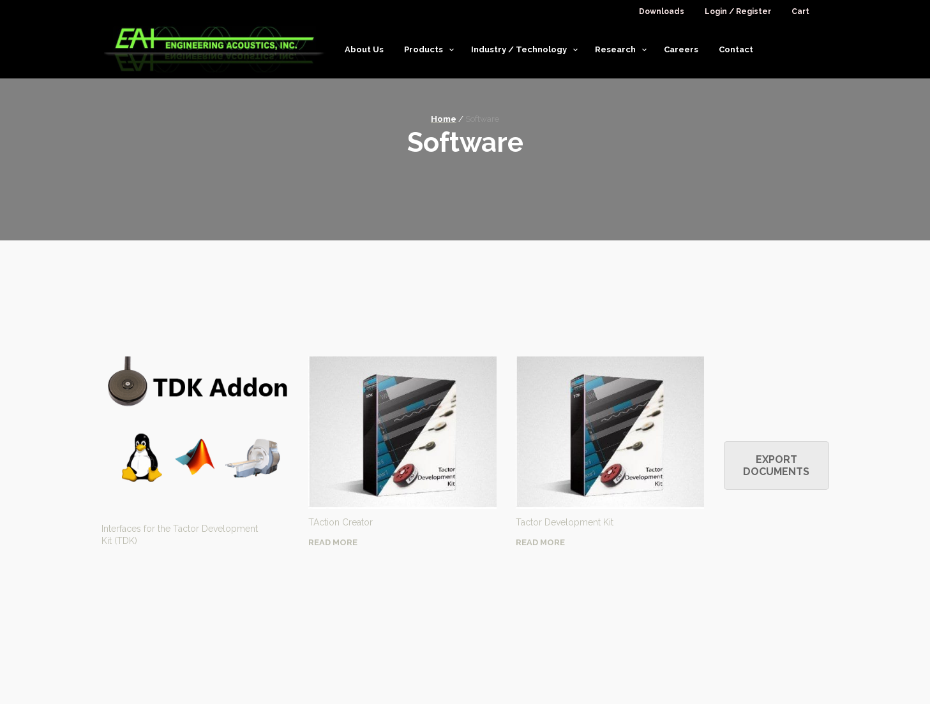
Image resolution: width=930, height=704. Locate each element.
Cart (800, 11)
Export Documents (776, 465)
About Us (364, 49)
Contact (736, 49)
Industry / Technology (519, 49)
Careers (681, 49)
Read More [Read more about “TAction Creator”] (332, 542)
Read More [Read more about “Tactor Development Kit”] (540, 542)
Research (615, 49)
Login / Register (738, 11)
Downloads (661, 11)
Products (423, 49)
